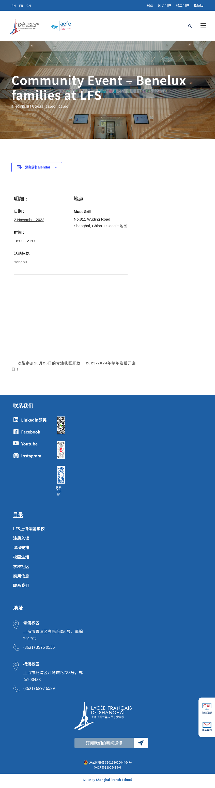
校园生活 (21, 559)
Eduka (199, 5)
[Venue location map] (41, 312)
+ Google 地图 (115, 228)
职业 (149, 5)
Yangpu (20, 264)
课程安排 (21, 550)
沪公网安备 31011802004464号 (110, 764)
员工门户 (182, 5)
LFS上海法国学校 (28, 531)
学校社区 (21, 569)
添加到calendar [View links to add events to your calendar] (38, 169)
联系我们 (21, 587)
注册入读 (21, 540)
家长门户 (164, 5)
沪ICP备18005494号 (107, 770)
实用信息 (21, 578)
